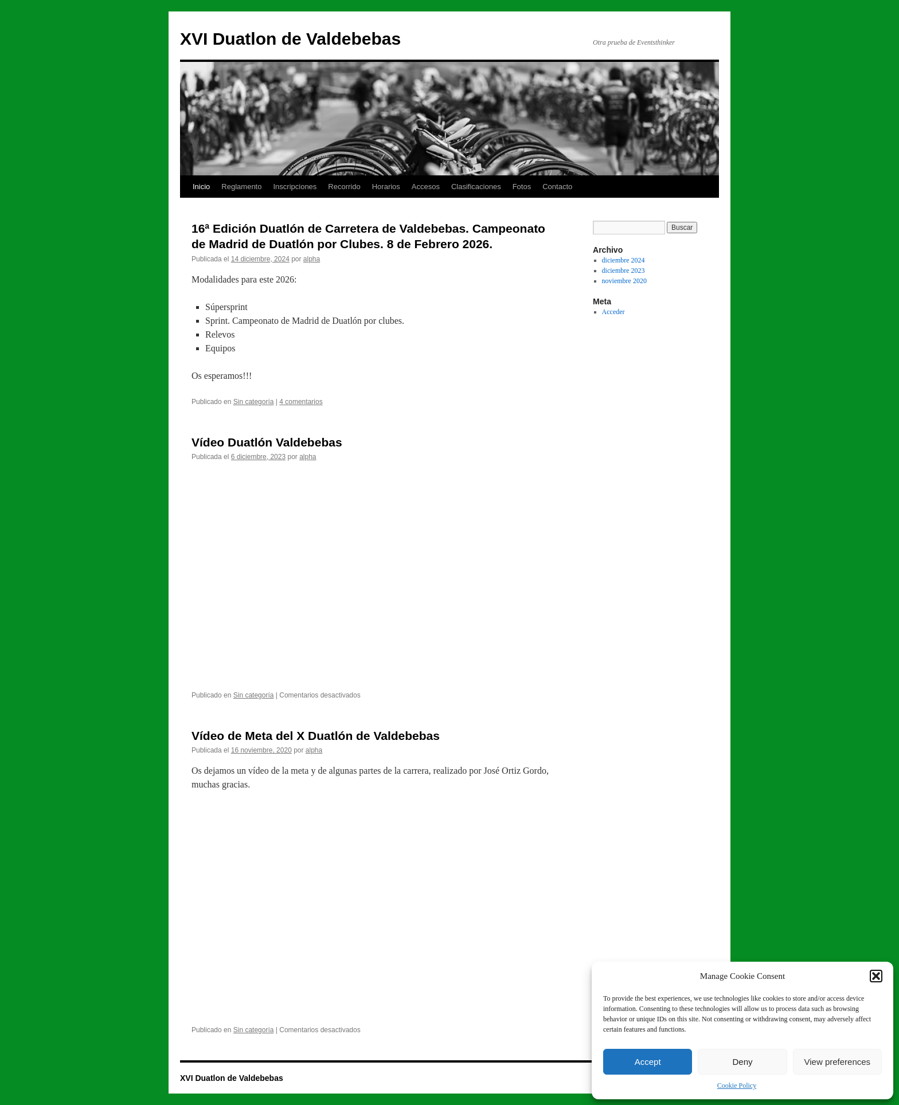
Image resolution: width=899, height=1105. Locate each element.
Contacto (557, 186)
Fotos (522, 186)
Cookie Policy (736, 1086)
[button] (876, 976)
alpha (311, 259)
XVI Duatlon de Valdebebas (290, 38)
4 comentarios (300, 402)
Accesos (426, 186)
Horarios (386, 186)
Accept (648, 1062)
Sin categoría (253, 402)
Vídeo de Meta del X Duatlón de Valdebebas (315, 735)
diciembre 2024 (623, 260)
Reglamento (241, 186)
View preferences (837, 1062)
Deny (742, 1062)
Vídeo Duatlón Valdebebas (266, 442)
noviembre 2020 (624, 281)
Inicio (201, 186)
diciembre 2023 (623, 271)
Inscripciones (294, 186)
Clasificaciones (476, 186)
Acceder (613, 312)
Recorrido (344, 186)
